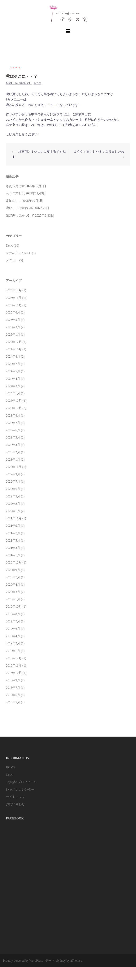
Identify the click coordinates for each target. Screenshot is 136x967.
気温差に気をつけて (20, 215)
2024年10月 (14, 349)
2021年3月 (13, 547)
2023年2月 (13, 452)
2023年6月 (13, 430)
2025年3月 (13, 327)
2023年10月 (14, 408)
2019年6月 (13, 628)
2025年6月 (13, 312)
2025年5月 (13, 319)
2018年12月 (14, 658)
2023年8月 (13, 415)
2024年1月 (13, 393)
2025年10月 (14, 305)
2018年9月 (13, 680)
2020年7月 (13, 577)
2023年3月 (13, 444)
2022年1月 (13, 511)
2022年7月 (13, 481)
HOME (10, 767)
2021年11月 (13, 518)
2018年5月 (13, 702)
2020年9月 (13, 570)
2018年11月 (13, 665)
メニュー (12, 260)
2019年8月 (13, 614)
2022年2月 (13, 503)
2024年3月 (13, 386)
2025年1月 (13, 334)
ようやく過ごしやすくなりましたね (99, 151)
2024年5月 (13, 371)
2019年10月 (14, 606)
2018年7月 (13, 687)
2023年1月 (13, 459)
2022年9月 (13, 474)
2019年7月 (13, 621)
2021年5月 (13, 540)
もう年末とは (15, 193)
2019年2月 (13, 643)
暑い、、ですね (17, 208)
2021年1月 (13, 555)
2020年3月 (13, 592)
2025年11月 (13, 297)
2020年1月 (13, 599)
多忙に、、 (14, 200)
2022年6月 (13, 489)
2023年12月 (14, 400)
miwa (37, 83)
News (15, 67)
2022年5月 (13, 496)
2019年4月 (13, 636)
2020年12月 (14, 562)
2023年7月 (13, 422)
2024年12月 (14, 342)
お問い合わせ (15, 804)
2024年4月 (13, 378)
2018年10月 (14, 672)
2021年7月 (13, 533)
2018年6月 (13, 695)
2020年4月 (13, 584)
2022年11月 (13, 467)
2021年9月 (13, 525)
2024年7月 (13, 364)
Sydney (61, 960)
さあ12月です (15, 186)
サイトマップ (15, 796)
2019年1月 (13, 651)
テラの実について (18, 253)
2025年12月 (14, 290)
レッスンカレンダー (20, 789)
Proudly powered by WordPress (23, 960)
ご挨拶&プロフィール (21, 782)
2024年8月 (13, 356)
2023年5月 (13, 437)
